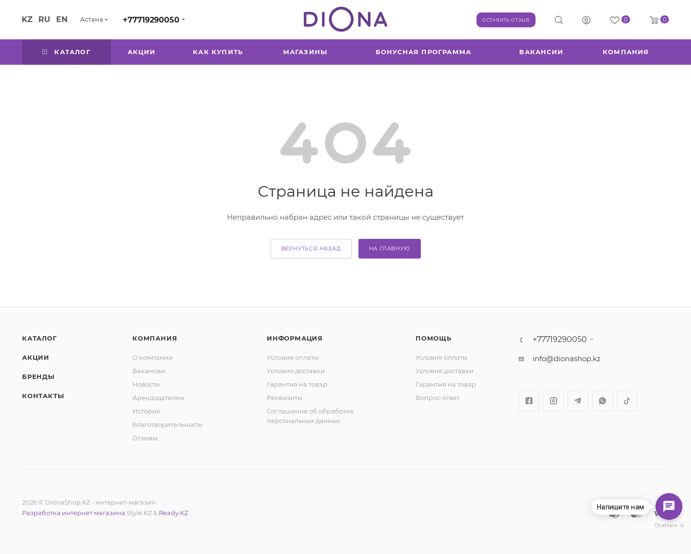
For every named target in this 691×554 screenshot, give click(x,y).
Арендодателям (158, 397)
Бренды (38, 376)
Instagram (553, 400)
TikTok (627, 400)
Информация (295, 338)
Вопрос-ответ (438, 397)
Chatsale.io (669, 525)
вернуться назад (311, 248)
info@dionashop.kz (567, 358)
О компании (152, 357)
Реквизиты (284, 397)
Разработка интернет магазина (73, 513)
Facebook (529, 400)
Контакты (43, 396)
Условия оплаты (293, 357)
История (146, 411)
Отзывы (144, 438)
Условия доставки (296, 371)
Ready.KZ (173, 513)
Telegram (578, 400)
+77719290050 (151, 19)
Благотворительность (167, 424)
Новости (146, 384)
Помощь (434, 338)
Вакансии (148, 371)
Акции (35, 357)
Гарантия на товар (297, 384)
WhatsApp (602, 400)
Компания (154, 338)
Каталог (39, 338)
